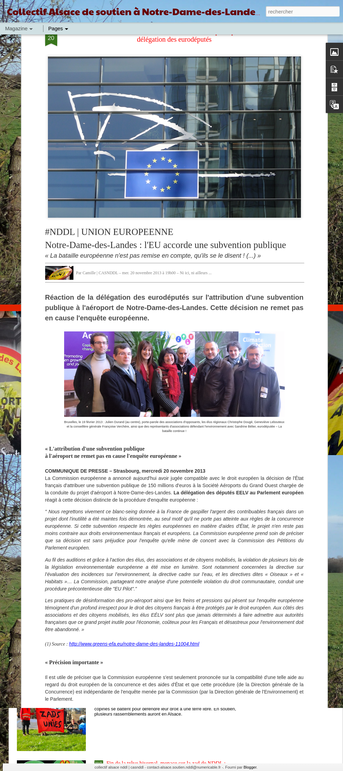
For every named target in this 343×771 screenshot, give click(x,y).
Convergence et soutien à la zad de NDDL (153, 607)
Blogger (249, 767)
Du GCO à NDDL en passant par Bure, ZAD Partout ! (166, 529)
